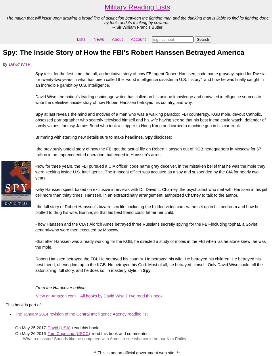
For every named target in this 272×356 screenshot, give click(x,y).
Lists (81, 39)
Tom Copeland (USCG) (68, 333)
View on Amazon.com (56, 296)
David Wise (19, 64)
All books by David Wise (102, 296)
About (117, 39)
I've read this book (145, 296)
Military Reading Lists (137, 7)
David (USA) (58, 328)
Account (138, 39)
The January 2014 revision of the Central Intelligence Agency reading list (81, 314)
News (98, 39)
